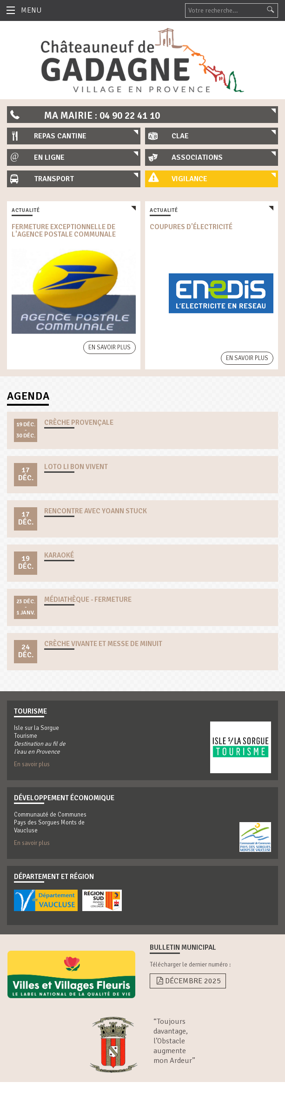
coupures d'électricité (191, 227)
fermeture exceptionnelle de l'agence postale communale (64, 231)
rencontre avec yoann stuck (95, 511)
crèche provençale (78, 422)
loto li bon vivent (76, 467)
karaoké (59, 555)
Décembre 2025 (188, 981)
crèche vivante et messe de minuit (103, 644)
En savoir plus (109, 347)
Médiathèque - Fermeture (88, 599)
